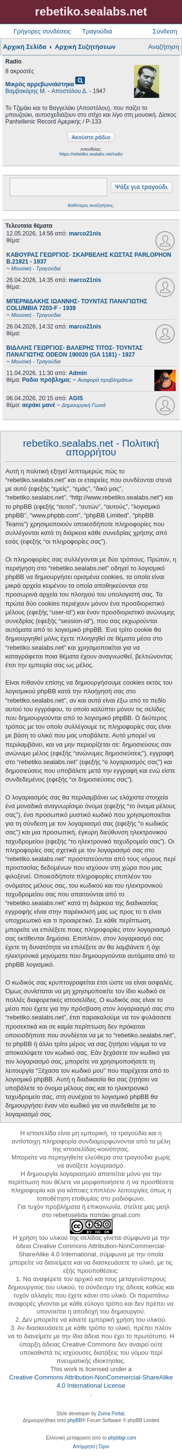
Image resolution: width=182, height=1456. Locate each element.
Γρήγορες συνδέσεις (42, 31)
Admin (78, 373)
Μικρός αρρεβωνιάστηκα (39, 84)
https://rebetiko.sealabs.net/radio (90, 154)
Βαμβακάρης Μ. (25, 91)
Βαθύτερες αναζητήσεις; (91, 205)
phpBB (74, 1420)
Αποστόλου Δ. (69, 91)
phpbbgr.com (122, 1437)
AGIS (76, 398)
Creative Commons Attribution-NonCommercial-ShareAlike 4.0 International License (91, 1381)
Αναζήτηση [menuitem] (163, 46)
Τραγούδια (97, 31)
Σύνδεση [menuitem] (164, 31)
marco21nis (85, 233)
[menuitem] (84, 1446)
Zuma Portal (111, 1413)
